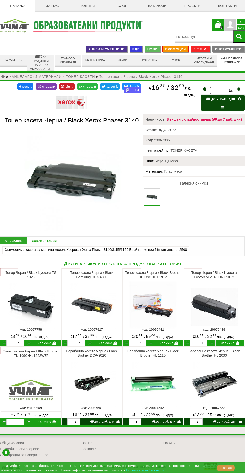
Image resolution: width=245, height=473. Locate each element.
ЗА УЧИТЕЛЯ (13, 60)
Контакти (227, 6)
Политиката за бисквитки (145, 470)
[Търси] (239, 36)
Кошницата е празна (218, 27)
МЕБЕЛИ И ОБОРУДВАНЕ (204, 60)
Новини (87, 6)
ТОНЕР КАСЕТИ (80, 75)
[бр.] (15, 342)
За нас (52, 6)
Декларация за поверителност (25, 454)
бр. (231, 89)
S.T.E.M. (200, 49)
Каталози (157, 6)
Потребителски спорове (19, 448)
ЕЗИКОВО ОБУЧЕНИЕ (68, 60)
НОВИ (152, 49)
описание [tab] (13, 239)
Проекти (192, 6)
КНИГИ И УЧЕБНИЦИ (106, 49)
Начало (17, 6)
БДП (136, 49)
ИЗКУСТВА (149, 60)
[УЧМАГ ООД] (16, 26)
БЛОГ (122, 6)
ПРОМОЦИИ (175, 49)
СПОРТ (177, 60)
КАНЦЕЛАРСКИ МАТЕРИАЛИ (231, 60)
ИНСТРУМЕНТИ (228, 49)
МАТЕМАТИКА (95, 60)
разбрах (226, 468)
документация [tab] (44, 239)
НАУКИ (122, 60)
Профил (230, 25)
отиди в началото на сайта (6, 451)
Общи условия (12, 442)
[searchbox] (204, 37)
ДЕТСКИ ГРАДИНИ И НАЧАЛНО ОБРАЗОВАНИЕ (40, 62)
